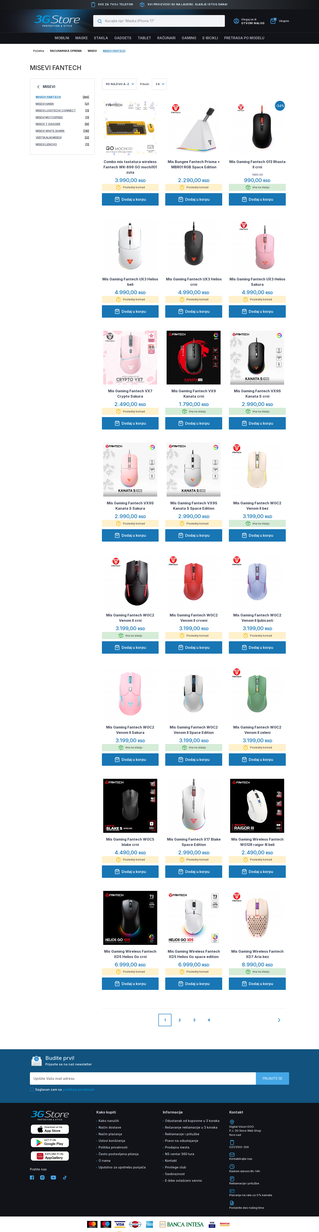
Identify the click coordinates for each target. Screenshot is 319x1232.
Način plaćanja (110, 1134)
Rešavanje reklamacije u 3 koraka (191, 1127)
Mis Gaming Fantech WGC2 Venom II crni (130, 618)
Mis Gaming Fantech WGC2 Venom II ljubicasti (257, 618)
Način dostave (110, 1127)
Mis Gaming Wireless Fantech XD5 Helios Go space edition (194, 954)
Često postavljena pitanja (119, 1154)
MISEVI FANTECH (114, 50)
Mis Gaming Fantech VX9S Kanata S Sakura (130, 506)
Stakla (99, 38)
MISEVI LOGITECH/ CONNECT (62, 110)
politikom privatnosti (79, 1089)
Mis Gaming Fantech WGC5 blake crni (130, 842)
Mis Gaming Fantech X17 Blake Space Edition (194, 842)
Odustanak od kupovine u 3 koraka (192, 1121)
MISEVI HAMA (62, 104)
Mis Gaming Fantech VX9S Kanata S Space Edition (193, 506)
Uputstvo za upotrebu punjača (122, 1167)
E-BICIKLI (212, 38)
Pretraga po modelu (247, 38)
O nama (105, 1160)
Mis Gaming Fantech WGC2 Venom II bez (257, 506)
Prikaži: (145, 84)
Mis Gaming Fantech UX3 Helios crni (194, 282)
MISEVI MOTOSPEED (62, 117)
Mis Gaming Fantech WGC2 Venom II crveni (194, 618)
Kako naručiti (109, 1121)
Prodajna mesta (177, 1147)
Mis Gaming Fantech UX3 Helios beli (130, 282)
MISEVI (92, 50)
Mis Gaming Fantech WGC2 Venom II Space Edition (194, 730)
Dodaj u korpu (130, 199)
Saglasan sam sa (62, 1089)
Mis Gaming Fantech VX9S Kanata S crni (257, 393)
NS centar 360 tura (179, 1154)
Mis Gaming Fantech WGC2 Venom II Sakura (130, 730)
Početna (38, 50)
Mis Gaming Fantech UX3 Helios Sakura (257, 282)
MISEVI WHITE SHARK (62, 131)
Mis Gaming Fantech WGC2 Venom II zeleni (257, 730)
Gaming (190, 38)
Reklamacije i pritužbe (182, 1134)
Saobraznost (175, 1174)
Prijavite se (272, 1078)
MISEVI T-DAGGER (62, 124)
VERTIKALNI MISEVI (62, 137)
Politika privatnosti (113, 1147)
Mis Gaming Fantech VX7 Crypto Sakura (130, 393)
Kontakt (171, 1160)
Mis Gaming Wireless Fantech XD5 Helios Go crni (130, 954)
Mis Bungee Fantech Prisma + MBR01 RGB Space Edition (194, 164)
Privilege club (175, 1167)
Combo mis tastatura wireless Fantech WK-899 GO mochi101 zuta (130, 167)
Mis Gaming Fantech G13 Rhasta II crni (257, 164)
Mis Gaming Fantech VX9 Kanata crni (193, 393)
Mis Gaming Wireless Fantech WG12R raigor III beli (257, 842)
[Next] (279, 1024)
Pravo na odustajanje (181, 1141)
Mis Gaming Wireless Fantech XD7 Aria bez (257, 954)
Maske (79, 38)
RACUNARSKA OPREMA (66, 50)
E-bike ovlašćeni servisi (183, 1180)
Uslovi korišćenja (112, 1141)
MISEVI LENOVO (62, 144)
